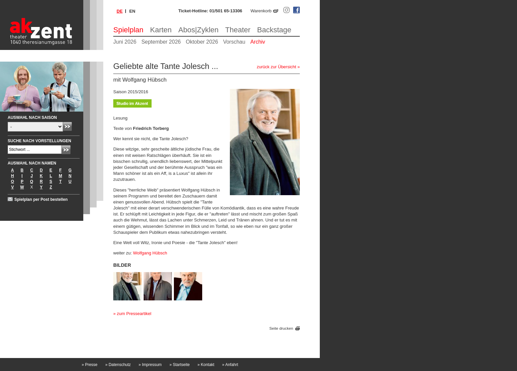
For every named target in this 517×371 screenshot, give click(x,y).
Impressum (150, 364)
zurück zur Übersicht (276, 66)
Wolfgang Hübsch (150, 252)
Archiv (257, 42)
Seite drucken (281, 328)
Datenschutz (118, 364)
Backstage (274, 30)
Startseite (180, 364)
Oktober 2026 (202, 42)
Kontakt (206, 364)
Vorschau (234, 42)
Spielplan (128, 30)
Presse (89, 364)
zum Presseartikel (134, 313)
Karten (161, 30)
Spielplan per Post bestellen (41, 199)
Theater (238, 30)
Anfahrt (230, 364)
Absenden (67, 126)
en (132, 11)
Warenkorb (261, 10)
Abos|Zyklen (198, 30)
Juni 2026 (124, 42)
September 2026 (161, 42)
